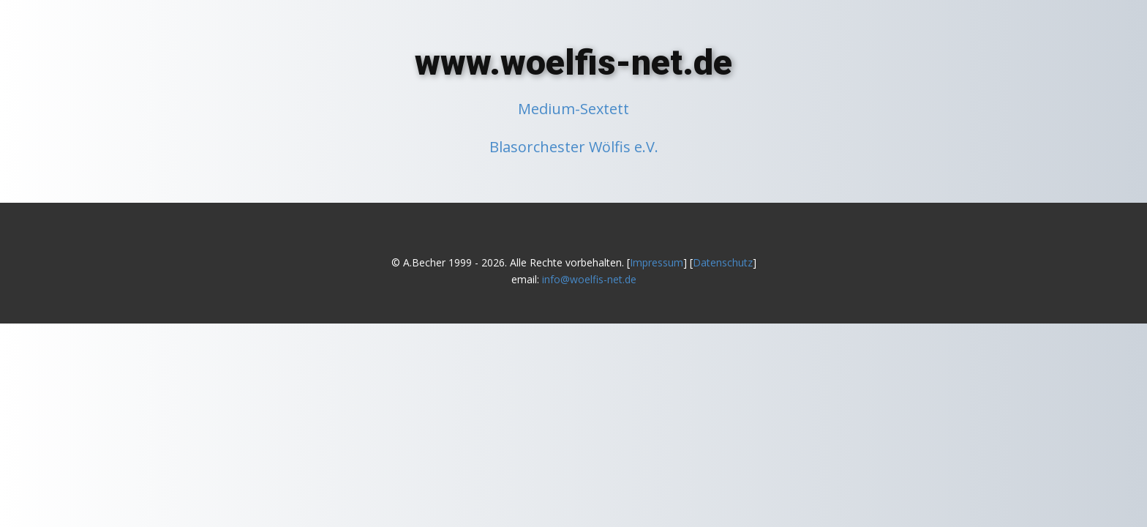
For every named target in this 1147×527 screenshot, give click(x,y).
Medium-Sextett (573, 109)
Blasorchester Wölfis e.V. (573, 147)
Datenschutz (723, 262)
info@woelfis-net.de (589, 279)
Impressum (656, 262)
